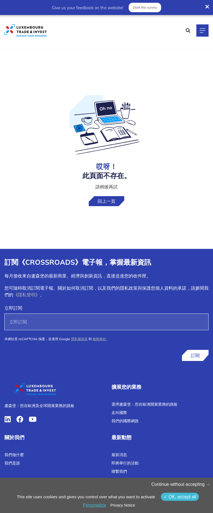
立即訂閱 (13, 308)
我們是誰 (12, 463)
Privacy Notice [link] (122, 505)
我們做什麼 (14, 454)
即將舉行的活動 (125, 463)
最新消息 (119, 454)
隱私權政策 (79, 339)
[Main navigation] (202, 30)
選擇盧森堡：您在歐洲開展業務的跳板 (144, 404)
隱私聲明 (27, 294)
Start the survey (145, 7)
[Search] (188, 30)
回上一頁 (106, 201)
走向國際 (119, 412)
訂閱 (195, 355)
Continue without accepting (180, 484)
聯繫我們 (119, 471)
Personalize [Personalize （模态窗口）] (94, 505)
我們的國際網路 (125, 420)
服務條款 (99, 339)
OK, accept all (180, 496)
